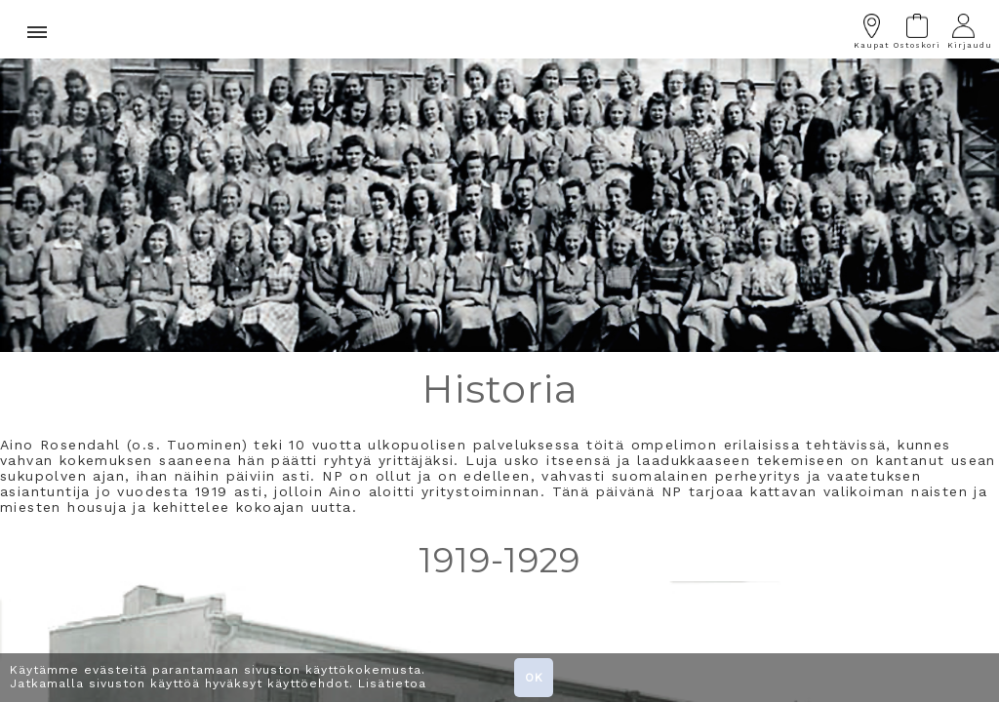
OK (534, 677)
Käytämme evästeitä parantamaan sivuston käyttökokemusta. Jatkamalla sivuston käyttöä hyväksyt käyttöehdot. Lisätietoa (218, 676)
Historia (500, 388)
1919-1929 (499, 560)
